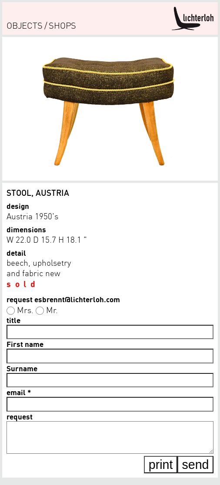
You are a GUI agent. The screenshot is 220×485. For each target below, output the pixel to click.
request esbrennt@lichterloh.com (63, 299)
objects (25, 25)
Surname (22, 368)
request (20, 416)
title (13, 320)
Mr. (52, 309)
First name (25, 344)
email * (19, 392)
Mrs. (25, 309)
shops (62, 25)
